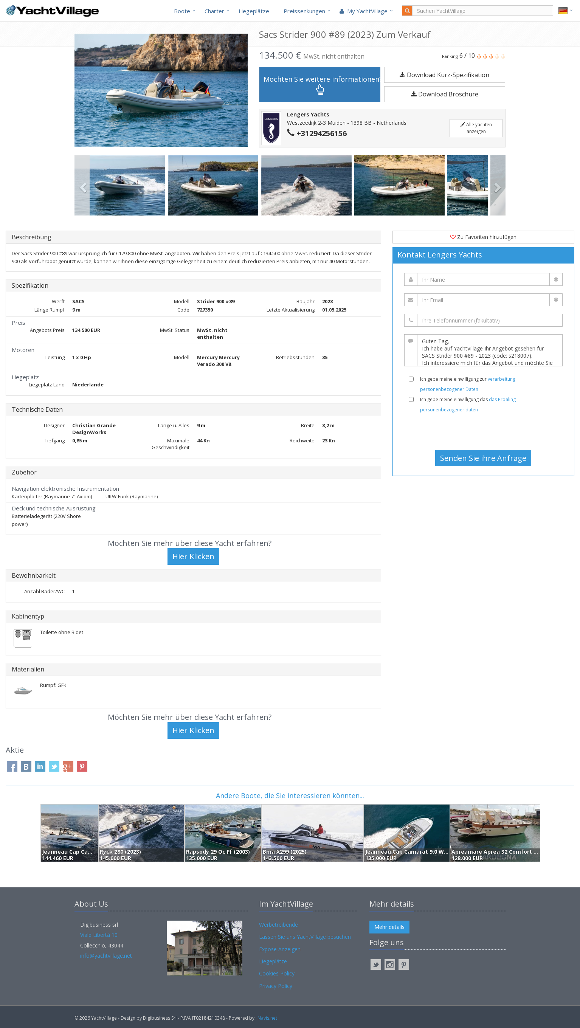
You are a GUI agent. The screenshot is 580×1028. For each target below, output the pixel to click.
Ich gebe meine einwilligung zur (467, 384)
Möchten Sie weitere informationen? (322, 84)
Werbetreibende (278, 924)
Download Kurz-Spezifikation (444, 75)
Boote (182, 11)
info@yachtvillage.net (106, 955)
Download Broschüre (444, 94)
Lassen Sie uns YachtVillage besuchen (305, 936)
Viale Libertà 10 (99, 934)
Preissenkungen (304, 11)
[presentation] (483, 431)
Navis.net (267, 1018)
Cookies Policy (277, 973)
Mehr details (389, 926)
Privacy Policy (275, 985)
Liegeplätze (254, 11)
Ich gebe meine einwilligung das (468, 404)
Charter (214, 11)
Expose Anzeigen (280, 949)
